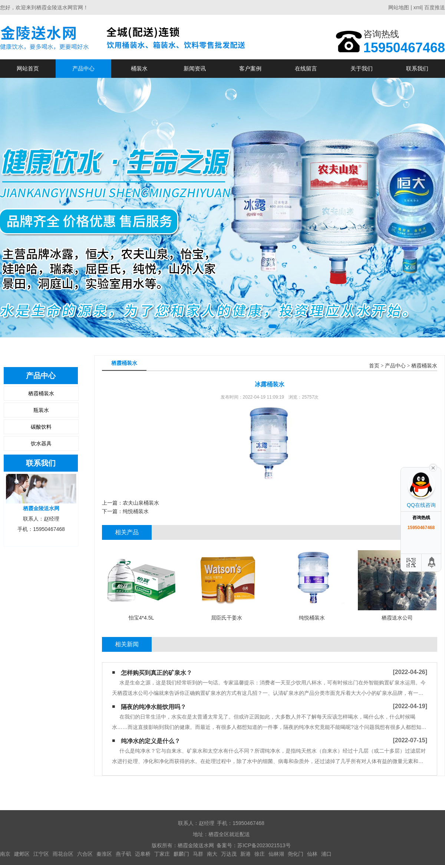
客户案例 (250, 68)
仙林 (312, 854)
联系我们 (417, 68)
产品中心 (83, 68)
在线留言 (306, 68)
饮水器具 (41, 443)
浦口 (326, 854)
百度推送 (434, 7)
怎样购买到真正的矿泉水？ (156, 673)
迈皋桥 (143, 854)
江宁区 (41, 854)
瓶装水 (41, 410)
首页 (374, 366)
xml (417, 7)
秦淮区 (104, 854)
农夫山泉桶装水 (141, 503)
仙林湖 (276, 854)
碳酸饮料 (41, 427)
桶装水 (139, 68)
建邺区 (22, 854)
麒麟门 (181, 854)
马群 (198, 854)
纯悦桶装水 (136, 511)
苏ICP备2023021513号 (263, 845)
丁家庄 (162, 854)
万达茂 (229, 854)
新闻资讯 (195, 68)
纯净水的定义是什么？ (150, 741)
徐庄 (259, 854)
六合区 (85, 854)
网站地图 (398, 7)
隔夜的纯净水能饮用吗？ (153, 707)
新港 (245, 854)
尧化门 (295, 854)
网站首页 (28, 68)
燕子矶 (123, 854)
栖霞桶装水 (41, 393)
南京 (5, 854)
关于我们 (361, 68)
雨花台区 (63, 854)
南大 (212, 854)
